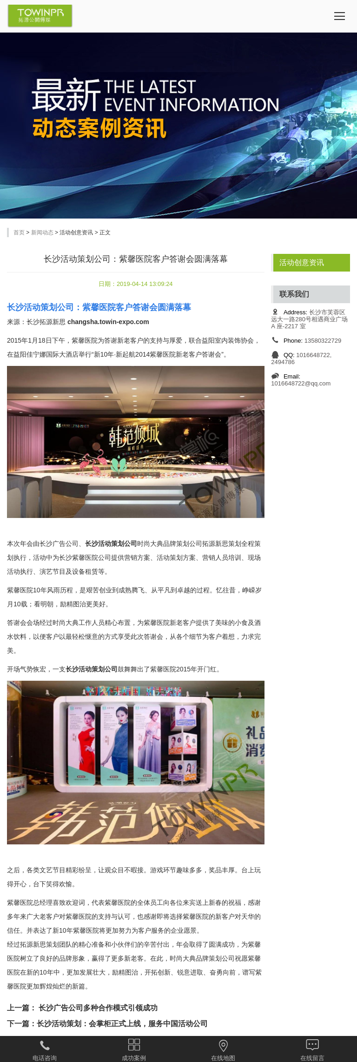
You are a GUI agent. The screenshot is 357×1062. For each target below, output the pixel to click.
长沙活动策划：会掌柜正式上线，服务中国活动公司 (122, 1024)
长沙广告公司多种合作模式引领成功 (97, 1008)
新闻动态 (42, 232)
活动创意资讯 (301, 262)
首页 (19, 232)
